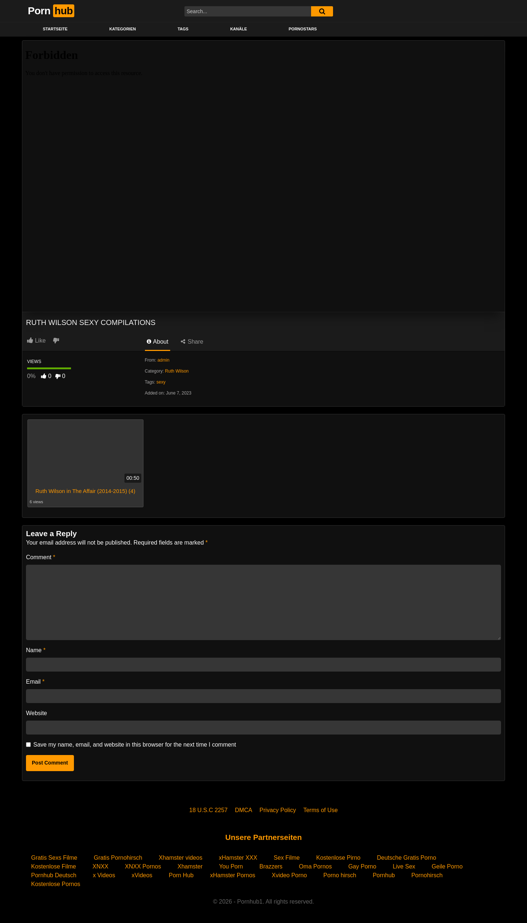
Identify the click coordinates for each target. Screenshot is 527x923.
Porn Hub (181, 875)
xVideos (142, 875)
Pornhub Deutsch (53, 875)
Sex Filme (287, 858)
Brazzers (271, 866)
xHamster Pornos (232, 875)
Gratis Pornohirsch (118, 858)
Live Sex (404, 866)
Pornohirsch (426, 875)
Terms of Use (320, 810)
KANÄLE (238, 29)
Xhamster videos (180, 858)
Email (35, 682)
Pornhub (384, 875)
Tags (182, 29)
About (157, 342)
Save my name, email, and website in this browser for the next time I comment (134, 744)
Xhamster (189, 866)
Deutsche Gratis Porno (406, 858)
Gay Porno (362, 866)
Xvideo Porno (289, 875)
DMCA (243, 810)
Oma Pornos (315, 866)
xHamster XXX (238, 858)
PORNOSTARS (303, 29)
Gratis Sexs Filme (54, 858)
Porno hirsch (340, 875)
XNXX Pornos (143, 866)
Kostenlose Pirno (338, 858)
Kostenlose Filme (53, 866)
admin (163, 360)
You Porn (231, 866)
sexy (161, 382)
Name (35, 650)
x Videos (104, 875)
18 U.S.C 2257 (208, 810)
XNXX (101, 866)
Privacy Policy (277, 810)
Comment (40, 557)
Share (192, 342)
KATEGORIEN (122, 29)
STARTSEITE (55, 29)
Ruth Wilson (177, 371)
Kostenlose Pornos (55, 884)
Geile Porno (447, 866)
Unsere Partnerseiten (263, 837)
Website (36, 713)
